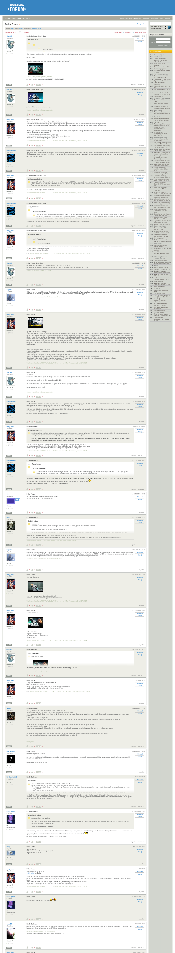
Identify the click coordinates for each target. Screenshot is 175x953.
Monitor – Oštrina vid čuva (162, 224)
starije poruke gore (140, 32)
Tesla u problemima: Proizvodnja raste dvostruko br (162, 113)
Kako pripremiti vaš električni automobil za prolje (161, 169)
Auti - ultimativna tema (161, 74)
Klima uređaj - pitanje (160, 55)
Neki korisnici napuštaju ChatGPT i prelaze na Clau (162, 232)
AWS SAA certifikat (160, 286)
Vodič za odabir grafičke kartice (161, 104)
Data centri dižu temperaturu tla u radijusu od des (162, 319)
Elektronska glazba (160, 226)
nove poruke (154, 18)
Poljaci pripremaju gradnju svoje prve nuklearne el (162, 196)
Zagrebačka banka (159, 117)
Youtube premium (159, 310)
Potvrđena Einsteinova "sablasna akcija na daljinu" (162, 107)
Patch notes (30, 873)
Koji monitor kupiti (159, 293)
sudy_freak (10, 119)
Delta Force (30, 290)
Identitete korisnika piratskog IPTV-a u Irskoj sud (161, 253)
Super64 (9, 290)
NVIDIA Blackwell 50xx (161, 267)
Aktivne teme (155, 52)
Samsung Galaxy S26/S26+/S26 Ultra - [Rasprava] (160, 157)
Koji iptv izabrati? (159, 238)
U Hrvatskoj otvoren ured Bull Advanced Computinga (162, 199)
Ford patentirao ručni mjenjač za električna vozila (162, 240)
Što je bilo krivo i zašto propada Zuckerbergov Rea (162, 314)
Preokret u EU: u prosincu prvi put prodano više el (162, 153)
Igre (19, 18)
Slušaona (157, 288)
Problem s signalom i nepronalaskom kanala (161, 235)
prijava (122, 18)
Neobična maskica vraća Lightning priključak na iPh (162, 278)
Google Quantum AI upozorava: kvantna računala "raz (160, 300)
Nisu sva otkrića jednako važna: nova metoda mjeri (162, 93)
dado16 (9, 924)
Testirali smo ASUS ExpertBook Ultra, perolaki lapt (162, 184)
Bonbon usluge (158, 281)
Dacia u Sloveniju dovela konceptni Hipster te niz (161, 164)
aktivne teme (137, 18)
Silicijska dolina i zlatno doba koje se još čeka (161, 218)
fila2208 (9, 36)
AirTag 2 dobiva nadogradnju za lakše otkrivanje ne (160, 133)
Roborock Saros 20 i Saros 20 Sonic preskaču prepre (162, 161)
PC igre (25, 18)
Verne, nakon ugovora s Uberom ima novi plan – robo (161, 210)
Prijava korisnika (157, 35)
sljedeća (26, 32)
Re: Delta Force (32, 427)
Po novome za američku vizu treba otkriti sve (161, 76)
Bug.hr (7, 18)
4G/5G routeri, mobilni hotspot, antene (160, 245)
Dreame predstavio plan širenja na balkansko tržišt (162, 206)
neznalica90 (10, 751)
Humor (156, 265)
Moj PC (9, 85)
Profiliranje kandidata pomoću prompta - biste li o (162, 173)
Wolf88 (9, 708)
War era (156, 122)
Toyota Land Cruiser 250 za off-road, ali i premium (162, 221)
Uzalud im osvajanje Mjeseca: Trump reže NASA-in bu (160, 60)
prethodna (9, 32)
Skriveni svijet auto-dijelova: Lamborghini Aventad (162, 214)
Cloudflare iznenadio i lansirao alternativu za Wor (162, 283)
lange (8, 847)
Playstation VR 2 (159, 312)
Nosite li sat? (158, 243)
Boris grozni (11, 811)
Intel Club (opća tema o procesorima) (161, 307)
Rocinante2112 (12, 777)
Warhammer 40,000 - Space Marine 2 (162, 249)
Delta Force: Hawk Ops (34, 90)
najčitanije (146, 18)
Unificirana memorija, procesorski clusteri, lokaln (162, 176)
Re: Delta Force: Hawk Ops (36, 36)
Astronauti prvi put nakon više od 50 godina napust (161, 119)
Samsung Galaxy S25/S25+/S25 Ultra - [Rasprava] (160, 129)
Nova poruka (141, 24)
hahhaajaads (11, 150)
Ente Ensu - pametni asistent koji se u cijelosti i (162, 271)
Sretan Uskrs (158, 110)
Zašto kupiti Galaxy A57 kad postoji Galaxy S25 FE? (162, 296)
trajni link (133, 84)
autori (161, 18)
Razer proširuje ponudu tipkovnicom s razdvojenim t (162, 275)
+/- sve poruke (117, 32)
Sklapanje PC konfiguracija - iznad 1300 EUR (162, 149)
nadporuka (141, 84)
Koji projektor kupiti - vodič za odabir (162, 90)
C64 (8, 494)
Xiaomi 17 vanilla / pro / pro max (162, 86)
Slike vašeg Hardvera (160, 137)
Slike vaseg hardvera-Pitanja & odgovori (160, 257)
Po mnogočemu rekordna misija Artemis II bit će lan (161, 179)
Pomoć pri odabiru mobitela (162, 67)
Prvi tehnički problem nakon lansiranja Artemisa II (162, 143)
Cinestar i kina (158, 57)
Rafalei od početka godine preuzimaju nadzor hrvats (162, 124)
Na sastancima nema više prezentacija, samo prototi (162, 203)
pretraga (167, 18)
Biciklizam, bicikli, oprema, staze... (162, 100)
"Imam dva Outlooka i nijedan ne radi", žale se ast (162, 193)
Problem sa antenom (160, 260)
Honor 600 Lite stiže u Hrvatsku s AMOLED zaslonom (160, 189)
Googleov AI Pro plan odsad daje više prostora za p (162, 80)
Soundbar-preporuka (160, 69)
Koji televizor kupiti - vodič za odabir (162, 71)
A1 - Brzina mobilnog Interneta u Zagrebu (160, 304)
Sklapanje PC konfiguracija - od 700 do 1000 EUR (162, 146)
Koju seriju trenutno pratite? (162, 98)
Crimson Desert (158, 96)
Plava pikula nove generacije (159, 64)
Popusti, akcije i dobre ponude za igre (160, 228)
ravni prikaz (128, 32)
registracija (128, 18)
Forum (14, 18)
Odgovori (140, 39)
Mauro (8, 517)
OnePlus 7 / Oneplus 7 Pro (162, 269)
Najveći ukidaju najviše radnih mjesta (161, 139)
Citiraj (140, 41)
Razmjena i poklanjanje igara (161, 290)
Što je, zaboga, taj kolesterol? (159, 83)
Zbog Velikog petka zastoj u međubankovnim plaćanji (162, 262)
